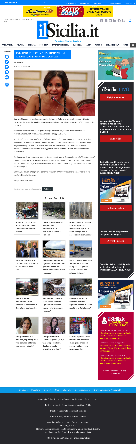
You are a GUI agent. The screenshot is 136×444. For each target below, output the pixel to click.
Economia (44, 45)
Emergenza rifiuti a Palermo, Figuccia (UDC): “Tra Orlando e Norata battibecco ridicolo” (27, 341)
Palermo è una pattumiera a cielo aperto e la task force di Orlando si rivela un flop (27, 303)
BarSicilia (77, 45)
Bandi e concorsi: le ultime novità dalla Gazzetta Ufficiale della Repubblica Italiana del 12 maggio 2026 (115, 336)
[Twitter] (7, 62)
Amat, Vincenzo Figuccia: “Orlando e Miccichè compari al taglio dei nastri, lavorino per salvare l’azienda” (80, 266)
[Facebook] (7, 57)
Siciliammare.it (84, 4)
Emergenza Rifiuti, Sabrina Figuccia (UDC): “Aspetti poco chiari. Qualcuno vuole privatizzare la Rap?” (53, 342)
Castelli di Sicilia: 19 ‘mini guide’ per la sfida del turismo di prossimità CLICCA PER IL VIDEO (115, 267)
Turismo (98, 45)
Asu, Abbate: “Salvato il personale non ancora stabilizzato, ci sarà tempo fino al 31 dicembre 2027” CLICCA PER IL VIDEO (115, 126)
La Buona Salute (116, 208)
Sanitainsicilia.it (129, 4)
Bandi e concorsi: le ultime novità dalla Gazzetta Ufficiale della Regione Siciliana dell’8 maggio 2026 (115, 348)
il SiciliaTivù (59, 5)
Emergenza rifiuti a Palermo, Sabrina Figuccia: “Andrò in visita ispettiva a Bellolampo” (80, 303)
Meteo (125, 45)
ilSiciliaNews (115, 97)
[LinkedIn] (7, 67)
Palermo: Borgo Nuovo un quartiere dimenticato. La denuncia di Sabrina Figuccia (52, 228)
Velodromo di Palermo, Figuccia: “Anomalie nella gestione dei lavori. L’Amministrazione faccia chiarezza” (53, 266)
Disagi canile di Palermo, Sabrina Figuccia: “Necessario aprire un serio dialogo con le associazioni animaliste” (80, 228)
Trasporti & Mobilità (60, 45)
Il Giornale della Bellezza (97, 5)
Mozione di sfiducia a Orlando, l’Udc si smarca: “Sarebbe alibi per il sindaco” (27, 265)
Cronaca (32, 45)
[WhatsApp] (7, 72)
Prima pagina (7, 45)
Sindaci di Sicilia (112, 45)
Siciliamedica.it (115, 4)
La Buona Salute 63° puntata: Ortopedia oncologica (114, 233)
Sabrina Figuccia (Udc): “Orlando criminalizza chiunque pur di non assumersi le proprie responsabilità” (79, 342)
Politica (20, 45)
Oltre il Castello (115, 240)
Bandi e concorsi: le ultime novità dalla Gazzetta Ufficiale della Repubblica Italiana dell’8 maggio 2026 (115, 361)
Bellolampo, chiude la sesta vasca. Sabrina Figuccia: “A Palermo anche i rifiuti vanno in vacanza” (52, 304)
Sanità (88, 45)
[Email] (7, 77)
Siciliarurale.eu (71, 4)
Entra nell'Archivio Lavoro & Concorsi (115, 372)
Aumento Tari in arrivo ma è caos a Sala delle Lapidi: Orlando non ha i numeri (27, 227)
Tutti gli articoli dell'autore (23, 180)
